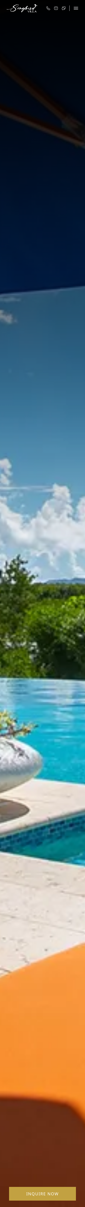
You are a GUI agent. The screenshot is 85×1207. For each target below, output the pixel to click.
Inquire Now (42, 1193)
